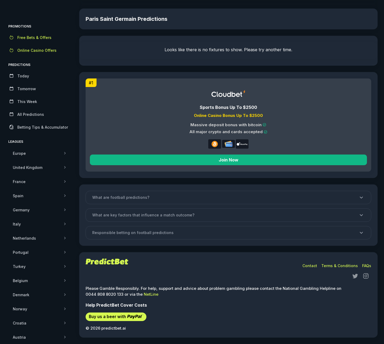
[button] (229, 197)
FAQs (366, 265)
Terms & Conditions (339, 265)
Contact (309, 265)
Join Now (229, 160)
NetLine (153, 294)
